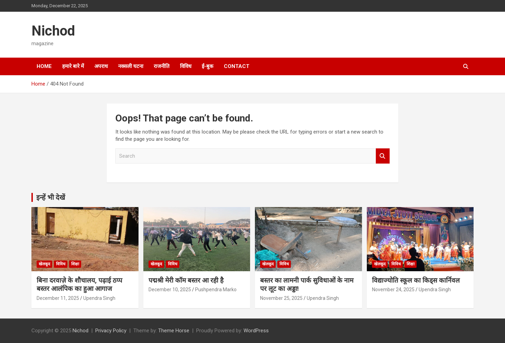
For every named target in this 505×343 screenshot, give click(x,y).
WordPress (256, 330)
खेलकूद (44, 264)
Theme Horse (173, 330)
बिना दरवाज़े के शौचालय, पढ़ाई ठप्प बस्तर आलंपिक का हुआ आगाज (79, 284)
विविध (185, 66)
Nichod (53, 31)
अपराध (101, 66)
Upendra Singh (99, 298)
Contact (236, 66)
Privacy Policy (110, 330)
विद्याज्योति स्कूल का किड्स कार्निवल (416, 280)
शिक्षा (75, 264)
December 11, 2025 (58, 298)
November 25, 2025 (281, 298)
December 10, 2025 (170, 289)
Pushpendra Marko (216, 289)
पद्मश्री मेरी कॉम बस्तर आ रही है (186, 280)
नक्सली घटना (130, 66)
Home (44, 66)
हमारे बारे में (73, 66)
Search (383, 156)
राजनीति (162, 66)
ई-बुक (207, 66)
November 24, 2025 (393, 289)
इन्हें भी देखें (50, 197)
